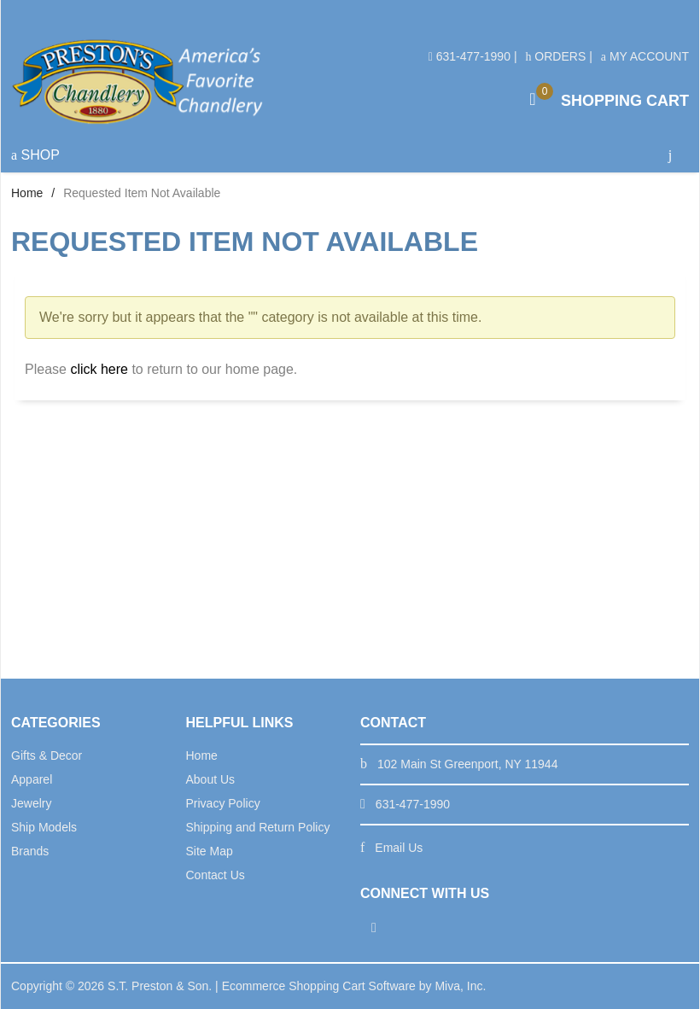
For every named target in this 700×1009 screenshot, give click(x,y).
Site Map (209, 851)
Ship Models (44, 827)
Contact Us (215, 875)
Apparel (31, 779)
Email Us (399, 847)
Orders (555, 56)
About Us (211, 779)
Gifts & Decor (46, 755)
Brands (30, 851)
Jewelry (31, 803)
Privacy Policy (223, 803)
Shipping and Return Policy (258, 827)
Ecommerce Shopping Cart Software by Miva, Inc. (354, 986)
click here (99, 369)
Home (27, 193)
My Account (645, 56)
